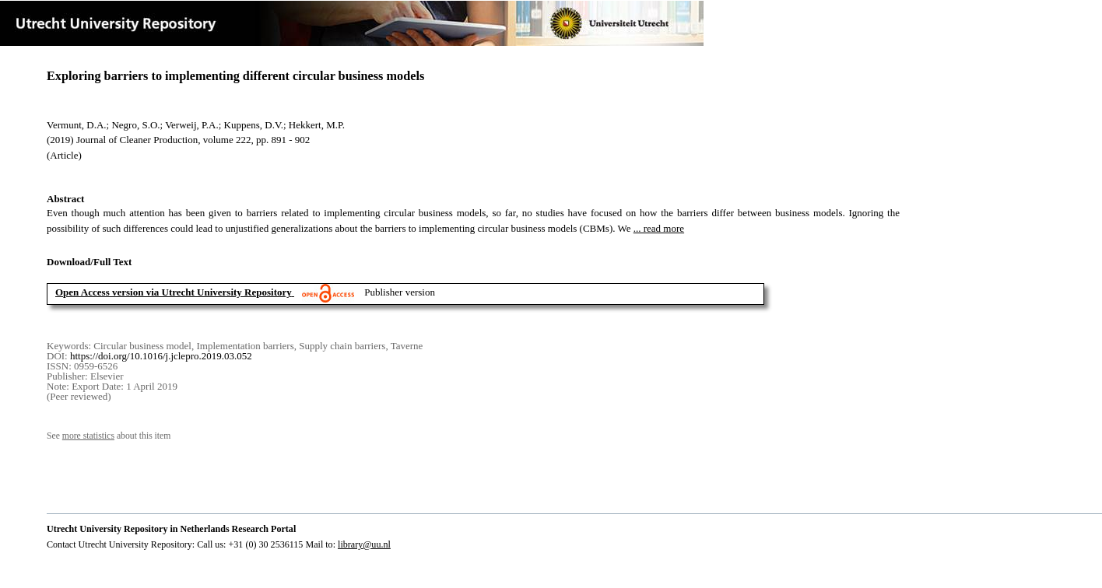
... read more (658, 228)
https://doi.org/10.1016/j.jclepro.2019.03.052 (161, 356)
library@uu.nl (364, 544)
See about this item (108, 436)
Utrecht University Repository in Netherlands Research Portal (171, 528)
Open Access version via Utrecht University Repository (173, 292)
